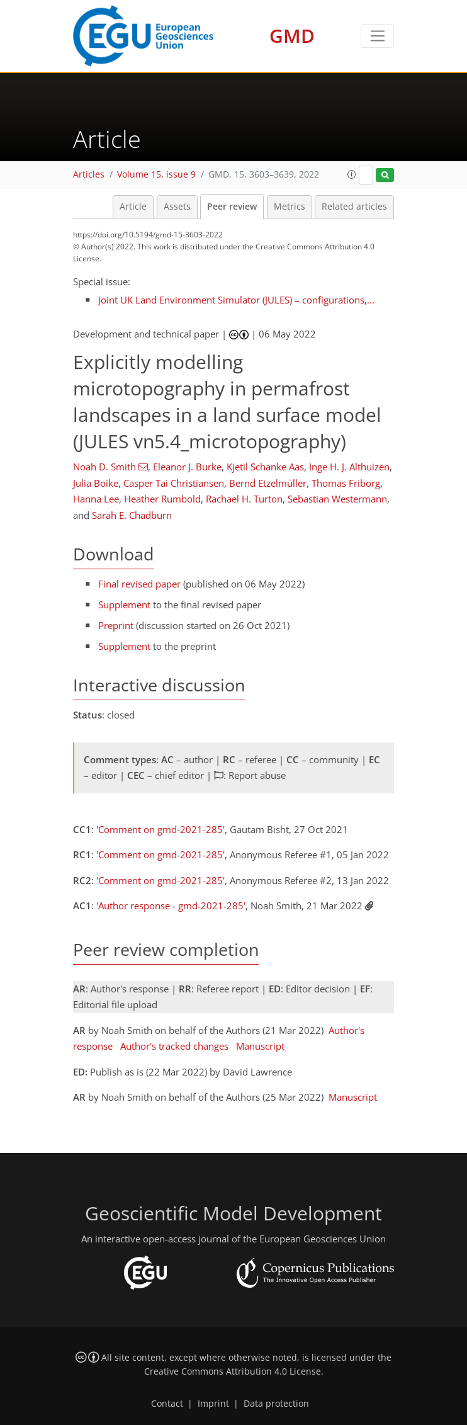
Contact (167, 1403)
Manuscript (260, 1046)
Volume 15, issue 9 (156, 174)
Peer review (232, 206)
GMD (292, 35)
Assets (177, 206)
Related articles (354, 206)
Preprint (115, 625)
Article (133, 206)
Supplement (124, 604)
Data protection (276, 1403)
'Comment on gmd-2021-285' (160, 829)
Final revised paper (139, 583)
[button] (351, 174)
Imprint (213, 1403)
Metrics (289, 206)
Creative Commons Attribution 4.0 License (232, 1371)
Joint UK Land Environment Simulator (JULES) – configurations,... (236, 299)
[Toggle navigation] (377, 36)
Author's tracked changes (174, 1046)
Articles (88, 174)
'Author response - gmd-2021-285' (170, 905)
